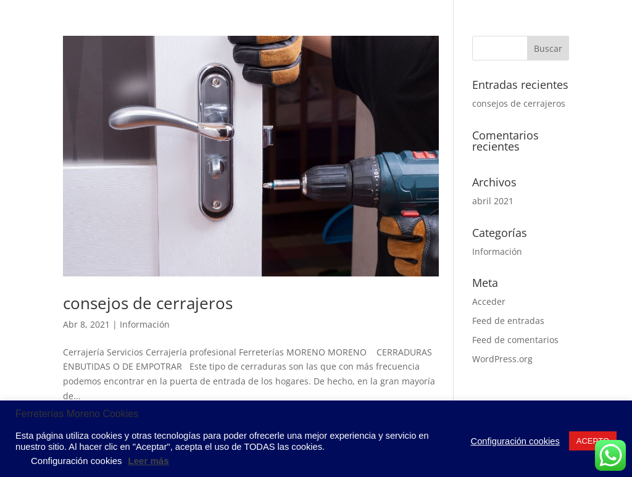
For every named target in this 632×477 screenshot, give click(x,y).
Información (145, 324)
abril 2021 (493, 201)
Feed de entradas (508, 320)
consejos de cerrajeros (148, 303)
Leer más (148, 460)
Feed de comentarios (515, 340)
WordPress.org (502, 359)
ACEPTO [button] (592, 441)
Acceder (488, 301)
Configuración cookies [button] (515, 441)
